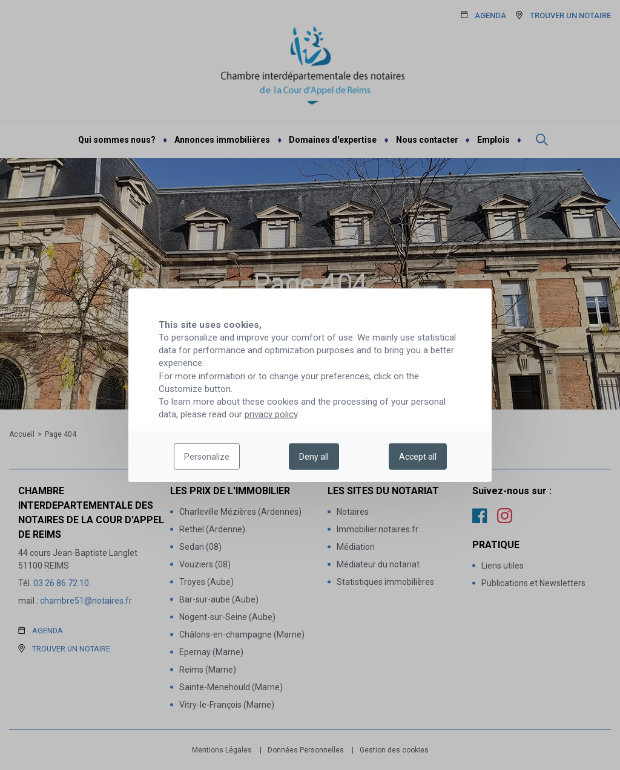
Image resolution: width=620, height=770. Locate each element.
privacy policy (271, 414)
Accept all (418, 457)
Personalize (206, 457)
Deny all (314, 457)
